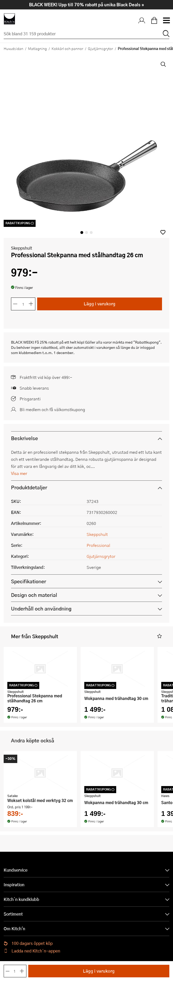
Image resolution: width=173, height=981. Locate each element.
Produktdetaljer (29, 487)
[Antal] (23, 304)
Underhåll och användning (41, 608)
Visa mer (19, 473)
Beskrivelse (24, 438)
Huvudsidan (13, 48)
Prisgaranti (30, 399)
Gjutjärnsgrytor (100, 48)
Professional (98, 545)
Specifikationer (28, 581)
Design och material (34, 595)
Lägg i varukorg (99, 304)
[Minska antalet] (15, 304)
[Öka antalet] (31, 304)
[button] (162, 232)
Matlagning (37, 48)
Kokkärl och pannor (67, 48)
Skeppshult (21, 248)
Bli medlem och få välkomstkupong (52, 409)
